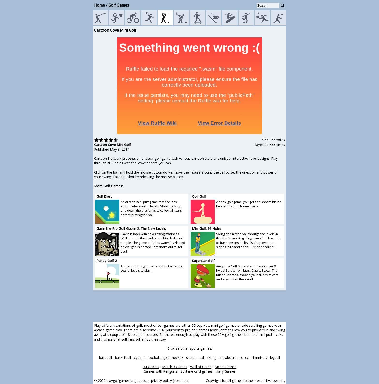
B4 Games (151, 366)
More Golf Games (108, 186)
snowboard (227, 357)
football (153, 357)
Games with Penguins (160, 371)
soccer (245, 357)
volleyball (273, 357)
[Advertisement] (71, 100)
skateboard (195, 357)
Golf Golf (199, 196)
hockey (177, 357)
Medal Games (225, 366)
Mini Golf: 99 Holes (206, 228)
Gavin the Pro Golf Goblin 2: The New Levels (131, 228)
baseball (105, 357)
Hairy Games (226, 371)
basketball (123, 357)
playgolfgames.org (121, 380)
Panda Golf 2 (106, 260)
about (143, 380)
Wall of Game (200, 366)
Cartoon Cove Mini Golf (115, 30)
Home (99, 5)
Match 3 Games (174, 366)
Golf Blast (104, 196)
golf (166, 357)
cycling (139, 357)
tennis (257, 357)
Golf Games (118, 5)
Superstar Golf (203, 260)
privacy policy (161, 380)
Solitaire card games (196, 371)
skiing (211, 357)
